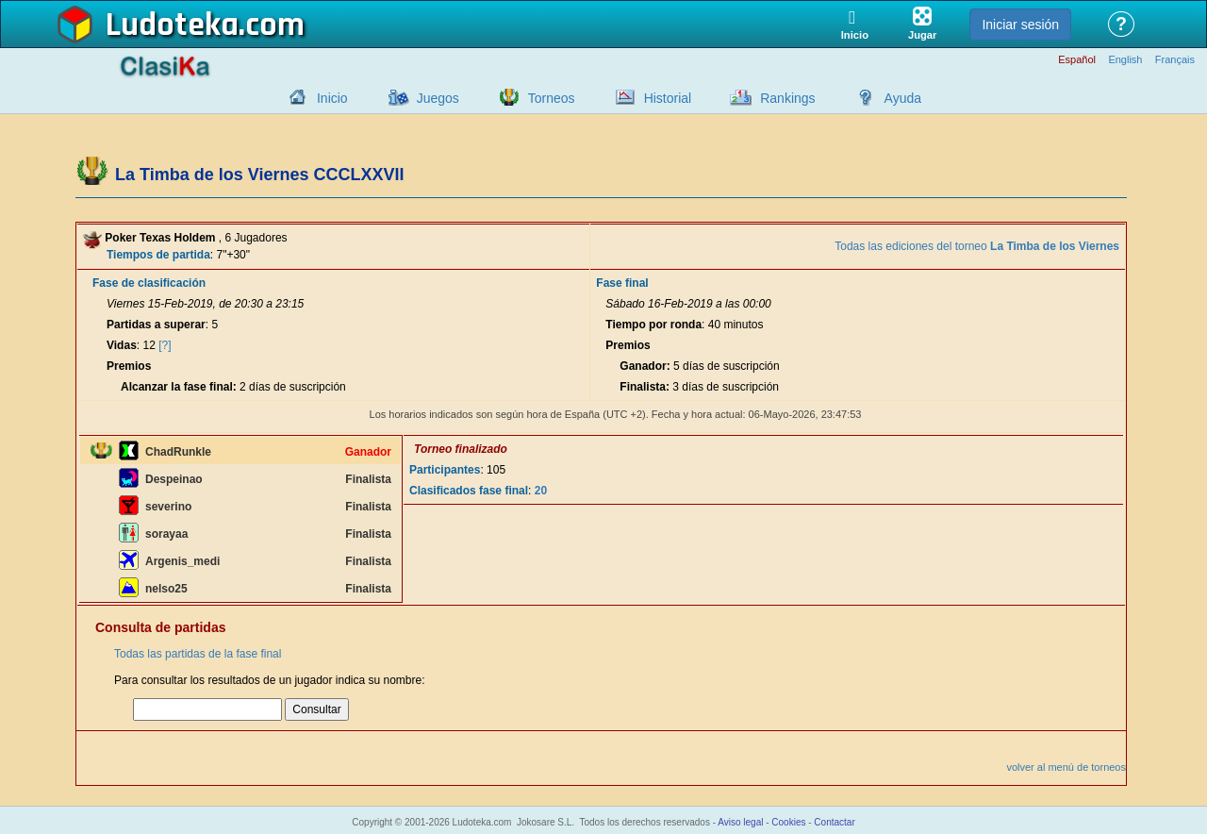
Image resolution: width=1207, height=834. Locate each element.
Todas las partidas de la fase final (197, 653)
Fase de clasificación (149, 283)
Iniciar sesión (1020, 24)
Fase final (622, 283)
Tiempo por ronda (653, 324)
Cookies (788, 822)
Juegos (438, 98)
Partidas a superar (156, 324)
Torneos (551, 98)
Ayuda (903, 98)
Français (1175, 60)
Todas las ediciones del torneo (977, 246)
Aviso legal (740, 822)
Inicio (332, 98)
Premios (129, 366)
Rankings (787, 98)
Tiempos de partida (158, 254)
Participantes (444, 469)
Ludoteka (172, 25)
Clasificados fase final (468, 490)
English (1125, 60)
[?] (164, 345)
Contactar (834, 822)
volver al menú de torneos (1066, 767)
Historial (668, 98)
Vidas (122, 345)
